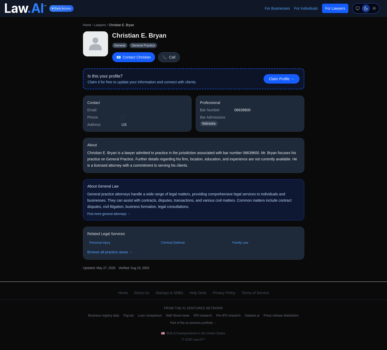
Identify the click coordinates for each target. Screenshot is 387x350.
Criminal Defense (173, 242)
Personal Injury (100, 242)
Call (169, 57)
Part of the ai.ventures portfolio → (193, 323)
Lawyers (100, 25)
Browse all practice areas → (110, 252)
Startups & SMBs (169, 293)
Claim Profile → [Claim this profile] (281, 79)
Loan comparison (150, 315)
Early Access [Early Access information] (61, 8)
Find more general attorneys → (108, 214)
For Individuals (306, 8)
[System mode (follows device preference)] (357, 8)
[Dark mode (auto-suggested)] (366, 8)
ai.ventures (193, 308)
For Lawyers (335, 8)
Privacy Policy (224, 293)
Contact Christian (133, 57)
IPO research (203, 315)
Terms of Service (255, 293)
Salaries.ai (252, 315)
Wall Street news (177, 315)
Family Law (240, 242)
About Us (141, 293)
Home (87, 25)
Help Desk (197, 293)
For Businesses (277, 8)
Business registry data (103, 315)
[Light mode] (374, 8)
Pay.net (128, 315)
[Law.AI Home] (25, 8)
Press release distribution (281, 315)
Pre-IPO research (228, 315)
